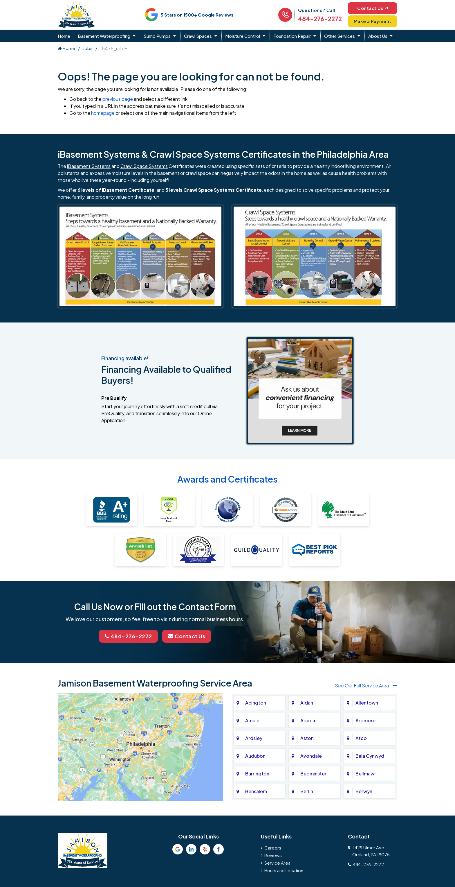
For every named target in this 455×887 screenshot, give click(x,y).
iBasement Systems (89, 166)
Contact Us (372, 8)
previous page (117, 99)
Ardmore (365, 720)
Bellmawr (365, 773)
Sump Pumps (157, 36)
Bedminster (313, 773)
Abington (255, 703)
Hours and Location (283, 870)
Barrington (257, 773)
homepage (103, 113)
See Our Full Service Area (366, 685)
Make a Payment (372, 21)
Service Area (277, 863)
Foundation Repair (292, 36)
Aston (307, 738)
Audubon (255, 756)
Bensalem (256, 791)
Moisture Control (242, 36)
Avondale (311, 756)
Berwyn (363, 791)
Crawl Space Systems (144, 166)
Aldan (306, 703)
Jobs (88, 48)
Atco (361, 738)
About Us (377, 36)
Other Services (339, 36)
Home (64, 36)
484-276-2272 (320, 19)
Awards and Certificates (227, 479)
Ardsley (253, 738)
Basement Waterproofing (104, 36)
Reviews (273, 855)
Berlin (306, 791)
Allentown (366, 703)
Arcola (307, 720)
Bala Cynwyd (369, 756)
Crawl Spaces (198, 36)
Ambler (253, 720)
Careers (272, 847)
